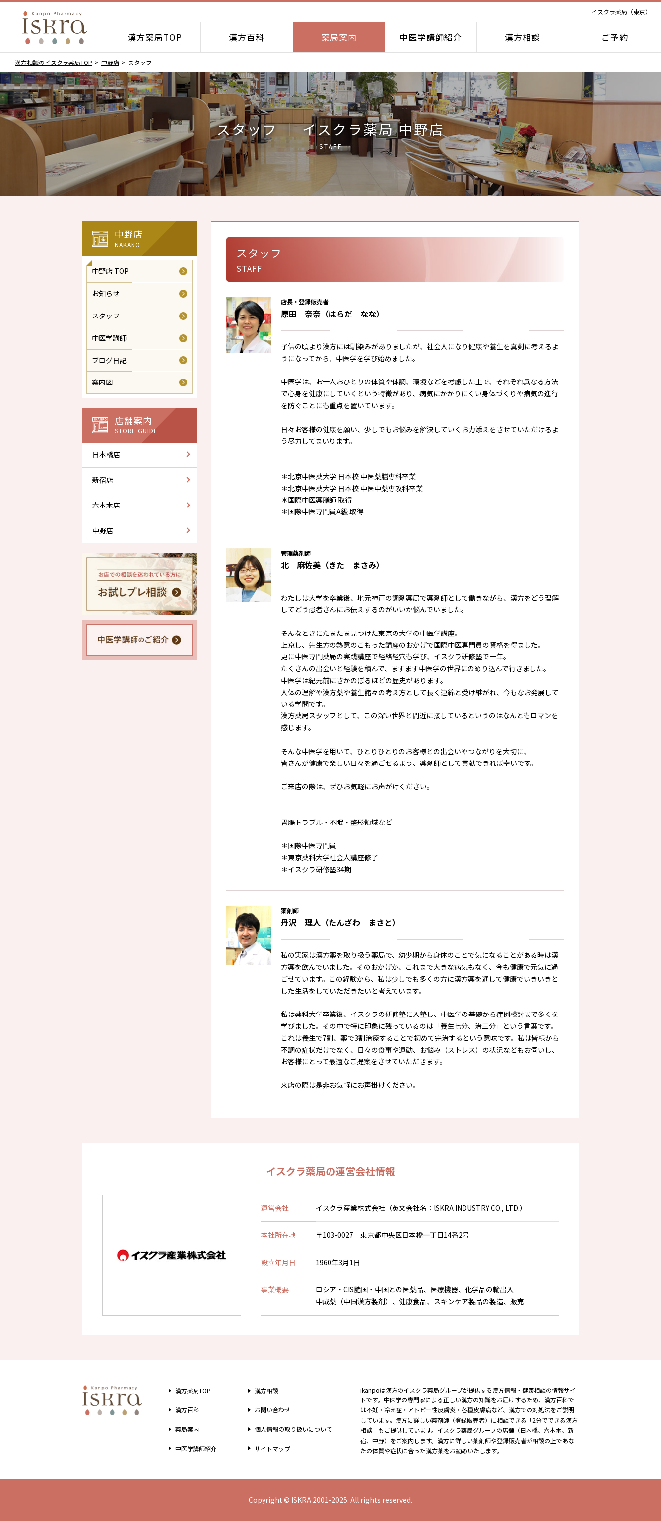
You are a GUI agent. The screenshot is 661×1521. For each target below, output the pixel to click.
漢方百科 (246, 37)
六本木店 (106, 505)
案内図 (102, 382)
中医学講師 (109, 338)
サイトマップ (268, 1448)
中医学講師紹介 (430, 37)
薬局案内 (339, 37)
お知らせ (106, 293)
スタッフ (106, 315)
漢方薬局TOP (155, 37)
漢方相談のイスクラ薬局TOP (53, 62)
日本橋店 (106, 454)
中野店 (110, 62)
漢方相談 (522, 37)
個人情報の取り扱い (293, 1429)
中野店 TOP (110, 271)
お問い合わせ (268, 1409)
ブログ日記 (109, 360)
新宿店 (102, 480)
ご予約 (614, 37)
